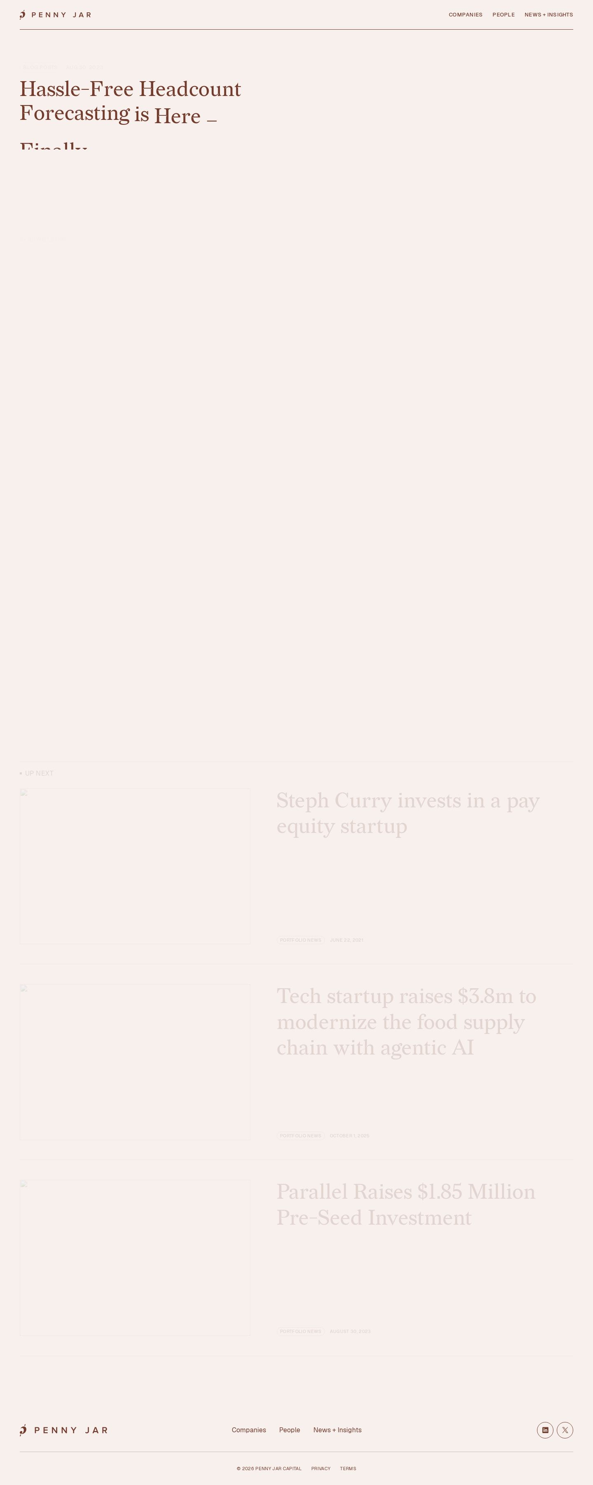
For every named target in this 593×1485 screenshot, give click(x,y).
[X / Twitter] (565, 1430)
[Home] (55, 14)
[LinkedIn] (545, 1430)
